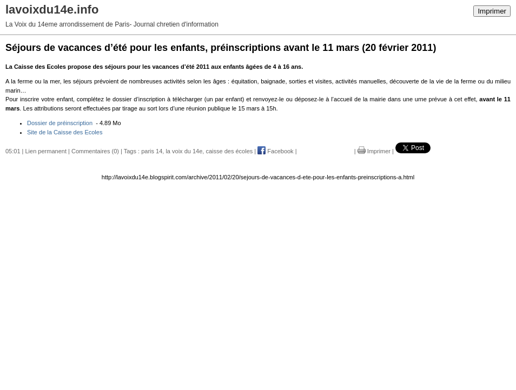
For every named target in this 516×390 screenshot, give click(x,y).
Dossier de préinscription (60, 123)
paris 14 (151, 151)
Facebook (275, 151)
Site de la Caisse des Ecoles (64, 132)
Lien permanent (46, 151)
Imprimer (492, 11)
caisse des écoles (229, 151)
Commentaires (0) (95, 151)
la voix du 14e (184, 151)
